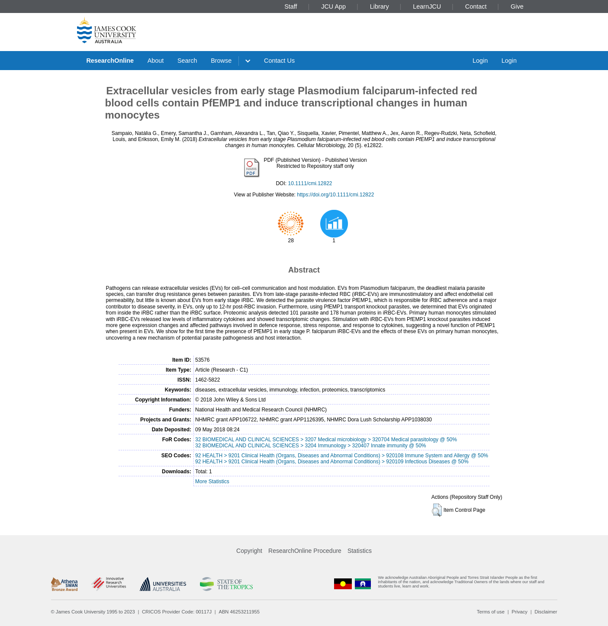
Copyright (249, 550)
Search (187, 60)
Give (517, 6)
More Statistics (212, 481)
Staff (290, 6)
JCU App (333, 6)
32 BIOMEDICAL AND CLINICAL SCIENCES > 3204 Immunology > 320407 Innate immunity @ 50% (310, 446)
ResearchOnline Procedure (304, 550)
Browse (221, 60)
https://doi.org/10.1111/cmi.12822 (335, 195)
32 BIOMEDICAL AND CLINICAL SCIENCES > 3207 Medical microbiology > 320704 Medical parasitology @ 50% (326, 440)
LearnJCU (427, 6)
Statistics (359, 550)
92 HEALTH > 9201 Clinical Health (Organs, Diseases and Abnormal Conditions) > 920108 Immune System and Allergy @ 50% (341, 456)
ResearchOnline (110, 60)
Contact (476, 6)
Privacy (519, 611)
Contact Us (279, 60)
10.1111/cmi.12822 (310, 183)
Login (480, 60)
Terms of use (491, 611)
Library (379, 6)
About (156, 60)
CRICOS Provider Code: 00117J (177, 611)
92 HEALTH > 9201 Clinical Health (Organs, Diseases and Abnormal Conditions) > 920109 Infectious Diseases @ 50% (332, 462)
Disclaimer (545, 611)
